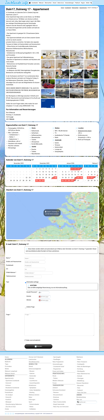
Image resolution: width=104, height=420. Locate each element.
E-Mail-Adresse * (11, 272)
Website (11, 119)
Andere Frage (30, 307)
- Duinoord (8, 387)
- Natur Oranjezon (82, 366)
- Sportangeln (57, 361)
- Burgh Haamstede (58, 408)
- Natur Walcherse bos (83, 378)
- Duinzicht (8, 401)
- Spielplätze (32, 392)
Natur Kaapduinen (58, 366)
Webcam (41, 3)
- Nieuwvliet (80, 390)
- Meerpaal (8, 406)
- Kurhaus (8, 389)
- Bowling (31, 397)
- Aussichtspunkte (34, 387)
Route (54, 380)
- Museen (31, 375)
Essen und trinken (58, 375)
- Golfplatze (32, 413)
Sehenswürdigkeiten (35, 373)
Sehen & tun (60, 3)
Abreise (29, 300)
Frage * (8, 314)
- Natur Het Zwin (81, 397)
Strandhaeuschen (34, 366)
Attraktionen (32, 389)
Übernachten (48, 3)
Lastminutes (32, 364)
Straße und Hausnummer (13, 261)
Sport (30, 406)
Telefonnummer (11, 276)
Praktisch (77, 3)
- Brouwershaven (58, 399)
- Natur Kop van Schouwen (61, 411)
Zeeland (55, 392)
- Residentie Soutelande (12, 392)
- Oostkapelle (80, 368)
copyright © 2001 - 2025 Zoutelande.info (43, 417)
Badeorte (7, 366)
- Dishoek (79, 380)
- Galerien (31, 378)
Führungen (32, 404)
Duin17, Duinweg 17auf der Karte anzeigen (52, 213)
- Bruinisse (56, 401)
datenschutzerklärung (29, 417)
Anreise (29, 296)
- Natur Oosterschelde (59, 406)
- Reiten (31, 411)
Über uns (79, 404)
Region (83, 3)
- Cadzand (80, 394)
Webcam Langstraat (11, 375)
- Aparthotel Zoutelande (12, 385)
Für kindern (8, 371)
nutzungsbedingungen (19, 417)
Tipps (6, 368)
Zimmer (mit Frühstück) (36, 361)
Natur (30, 401)
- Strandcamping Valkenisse (13, 408)
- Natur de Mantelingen (83, 371)
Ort (7, 269)
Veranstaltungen (69, 3)
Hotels (7, 413)
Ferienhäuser (9, 397)
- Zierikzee (56, 404)
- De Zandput (9, 399)
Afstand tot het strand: (85, 131)
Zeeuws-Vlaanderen (82, 387)
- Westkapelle (81, 375)
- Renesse (56, 397)
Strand (54, 3)
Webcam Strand (10, 378)
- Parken (55, 382)
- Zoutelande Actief (58, 371)
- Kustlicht (8, 404)
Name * (8, 258)
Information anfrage (32, 282)
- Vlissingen (80, 382)
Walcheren (80, 361)
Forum (55, 387)
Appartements (9, 382)
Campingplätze (9, 394)
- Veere (79, 364)
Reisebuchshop (81, 401)
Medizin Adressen (58, 385)
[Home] (29, 2)
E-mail (11, 117)
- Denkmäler (32, 380)
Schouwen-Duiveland (59, 394)
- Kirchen (31, 382)
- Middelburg (80, 385)
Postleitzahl (9, 265)
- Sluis (78, 392)
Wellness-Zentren (34, 399)
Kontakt (79, 409)
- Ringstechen (57, 373)
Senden (38, 351)
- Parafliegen (56, 364)
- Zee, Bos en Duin (10, 411)
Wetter (88, 3)
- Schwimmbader (34, 408)
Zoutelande (35, 3)
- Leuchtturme (33, 385)
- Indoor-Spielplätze (34, 394)
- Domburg (80, 373)
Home (7, 361)
